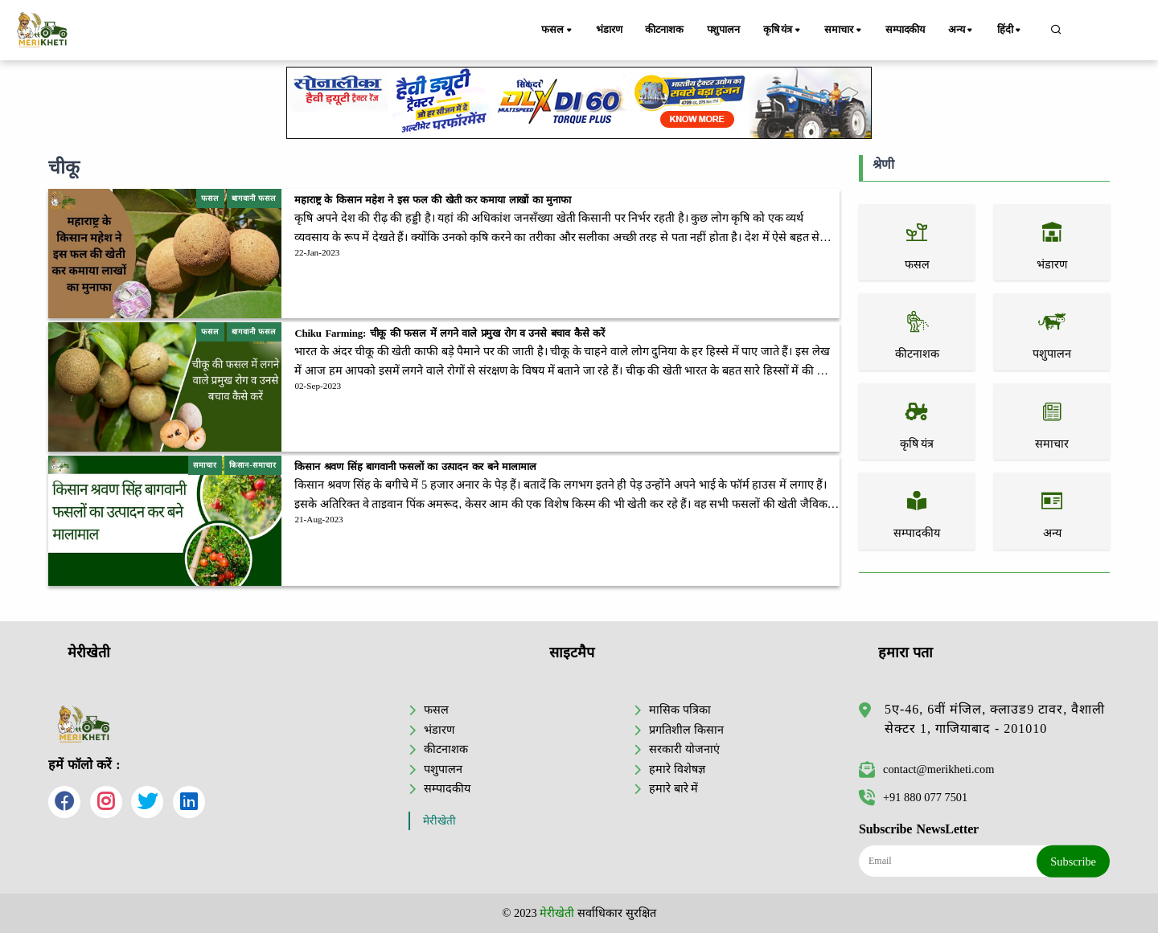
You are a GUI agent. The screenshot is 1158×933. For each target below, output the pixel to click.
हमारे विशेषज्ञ (677, 769)
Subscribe (1073, 861)
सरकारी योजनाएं (684, 749)
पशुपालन (724, 29)
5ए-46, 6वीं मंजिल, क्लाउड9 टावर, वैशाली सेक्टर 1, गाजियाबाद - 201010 (995, 718)
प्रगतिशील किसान (686, 729)
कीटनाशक (665, 29)
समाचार (846, 31)
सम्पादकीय (906, 29)
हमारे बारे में (673, 788)
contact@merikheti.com (926, 769)
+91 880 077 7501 (913, 797)
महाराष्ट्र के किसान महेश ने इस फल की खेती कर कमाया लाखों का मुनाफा (432, 200)
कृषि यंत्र (786, 31)
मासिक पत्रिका (680, 709)
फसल (558, 31)
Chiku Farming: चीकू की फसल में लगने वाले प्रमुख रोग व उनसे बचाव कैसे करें (449, 333)
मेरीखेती (439, 821)
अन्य (964, 31)
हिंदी (1012, 31)
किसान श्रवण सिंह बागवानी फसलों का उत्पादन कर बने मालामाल (418, 467)
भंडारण (609, 29)
